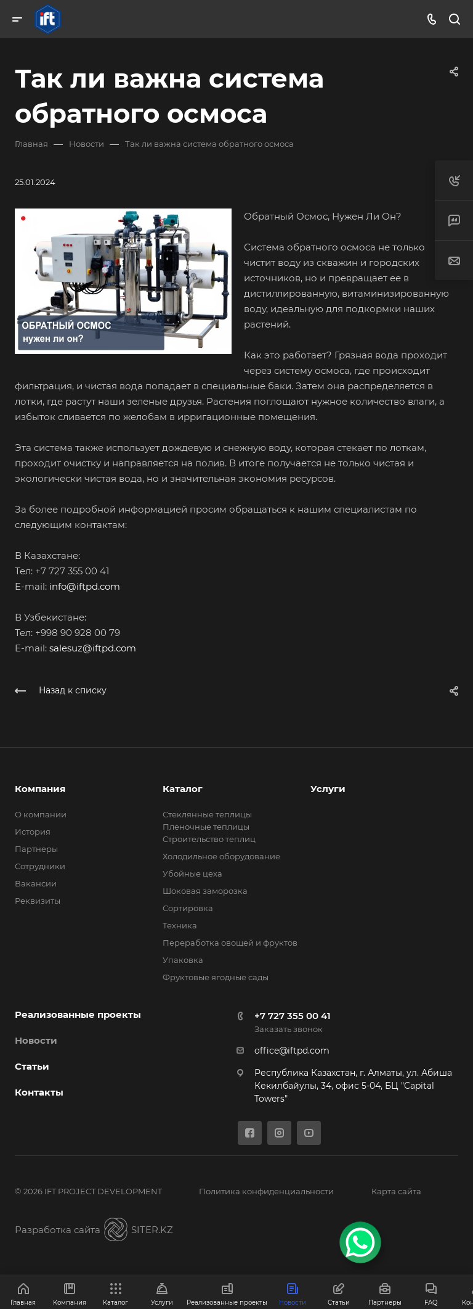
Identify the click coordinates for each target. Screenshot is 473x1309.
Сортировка (188, 908)
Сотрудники (40, 866)
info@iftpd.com (84, 586)
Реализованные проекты (78, 1014)
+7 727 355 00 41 (292, 1016)
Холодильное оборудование (221, 856)
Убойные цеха (192, 873)
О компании (41, 814)
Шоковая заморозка (205, 891)
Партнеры (36, 849)
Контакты (39, 1092)
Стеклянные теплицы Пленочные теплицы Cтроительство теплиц (209, 826)
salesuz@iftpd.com (92, 648)
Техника (180, 925)
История (33, 831)
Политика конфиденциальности (266, 1191)
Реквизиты (37, 901)
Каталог (183, 789)
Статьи (32, 1066)
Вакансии (36, 883)
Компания (40, 789)
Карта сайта (396, 1191)
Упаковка (183, 960)
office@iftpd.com (291, 1050)
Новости (36, 1040)
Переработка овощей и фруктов (230, 943)
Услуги (328, 789)
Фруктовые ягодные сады (216, 977)
